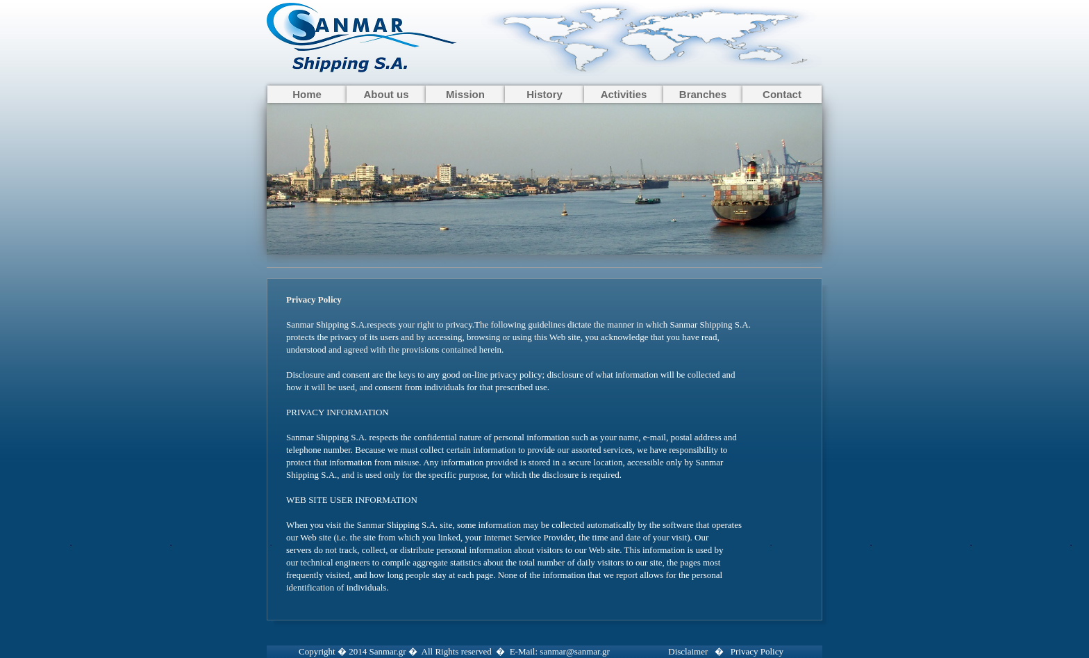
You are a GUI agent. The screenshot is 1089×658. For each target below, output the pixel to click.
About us (386, 94)
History (544, 94)
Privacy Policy (757, 651)
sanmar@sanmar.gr (574, 651)
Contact (782, 94)
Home (307, 94)
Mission (465, 94)
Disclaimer (688, 651)
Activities (624, 94)
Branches (702, 94)
